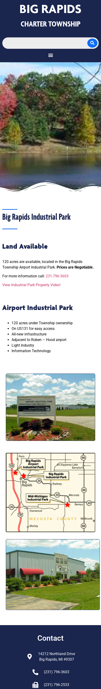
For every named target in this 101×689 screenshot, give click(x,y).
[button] (50, 55)
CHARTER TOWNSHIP (51, 23)
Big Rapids (50, 8)
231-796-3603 (57, 276)
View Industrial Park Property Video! (31, 285)
